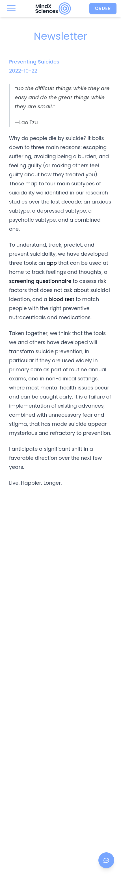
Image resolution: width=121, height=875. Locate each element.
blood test (61, 299)
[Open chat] (106, 860)
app (51, 262)
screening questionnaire (40, 281)
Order (103, 8)
